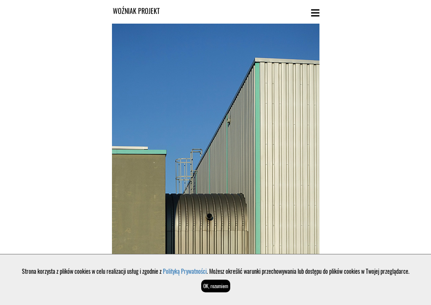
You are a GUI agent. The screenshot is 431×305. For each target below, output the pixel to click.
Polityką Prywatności (185, 271)
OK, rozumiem (215, 285)
